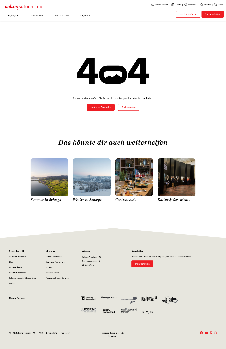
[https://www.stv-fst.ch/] (149, 311)
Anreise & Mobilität (17, 257)
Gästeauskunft (15, 267)
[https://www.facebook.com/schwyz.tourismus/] (201, 333)
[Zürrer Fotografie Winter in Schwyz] (92, 180)
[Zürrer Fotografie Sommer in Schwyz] (49, 180)
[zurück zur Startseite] (101, 107)
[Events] (177, 4)
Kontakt (49, 267)
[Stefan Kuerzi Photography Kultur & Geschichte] (176, 180)
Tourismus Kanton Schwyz (57, 278)
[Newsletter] (212, 14)
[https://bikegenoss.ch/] (149, 300)
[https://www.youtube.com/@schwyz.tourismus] (206, 333)
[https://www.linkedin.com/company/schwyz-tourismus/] (211, 333)
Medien (12, 283)
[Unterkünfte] (188, 14)
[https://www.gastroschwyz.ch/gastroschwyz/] (109, 300)
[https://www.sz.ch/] (129, 300)
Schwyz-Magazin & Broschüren (22, 278)
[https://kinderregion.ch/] (170, 300)
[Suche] (219, 4)
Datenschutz (51, 333)
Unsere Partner (52, 273)
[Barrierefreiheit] (160, 4)
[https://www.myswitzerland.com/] (129, 311)
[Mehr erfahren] (142, 263)
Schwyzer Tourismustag (56, 262)
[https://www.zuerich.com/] (109, 311)
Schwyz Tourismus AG (55, 257)
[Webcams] (191, 4)
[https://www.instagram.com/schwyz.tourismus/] (215, 333)
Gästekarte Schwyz (17, 273)
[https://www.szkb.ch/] (88, 300)
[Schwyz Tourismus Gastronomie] (134, 180)
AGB (41, 333)
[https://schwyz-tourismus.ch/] (25, 7)
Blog (11, 262)
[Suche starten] (128, 107)
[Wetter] (205, 4)
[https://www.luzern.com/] (88, 311)
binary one (113, 336)
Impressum (65, 333)
